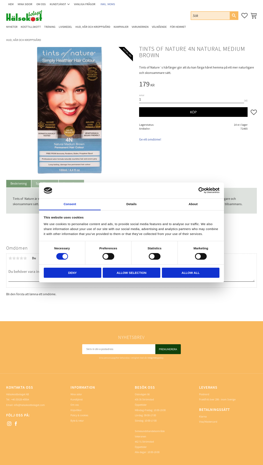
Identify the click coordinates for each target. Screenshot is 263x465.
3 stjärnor (18, 258)
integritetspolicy (155, 357)
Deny (72, 272)
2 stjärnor (14, 258)
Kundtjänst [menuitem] (58, 4)
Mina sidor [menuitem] (25, 4)
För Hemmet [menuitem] (178, 27)
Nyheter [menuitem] (11, 27)
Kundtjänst (76, 399)
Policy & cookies (79, 415)
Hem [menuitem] (11, 4)
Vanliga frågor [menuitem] (84, 4)
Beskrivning (18, 183)
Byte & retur (77, 420)
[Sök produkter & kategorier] (210, 15)
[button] (244, 16)
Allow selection (131, 272)
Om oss (74, 405)
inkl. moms (107, 4)
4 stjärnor (21, 258)
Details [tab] (131, 204)
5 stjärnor (25, 258)
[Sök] (234, 16)
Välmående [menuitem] (159, 27)
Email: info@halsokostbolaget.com (25, 405)
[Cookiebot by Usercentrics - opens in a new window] (201, 190)
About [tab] (193, 204)
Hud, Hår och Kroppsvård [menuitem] (92, 27)
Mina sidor (76, 394)
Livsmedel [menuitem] (65, 27)
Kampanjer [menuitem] (121, 27)
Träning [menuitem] (49, 27)
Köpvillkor (76, 410)
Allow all (191, 272)
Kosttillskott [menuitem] (31, 27)
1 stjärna (10, 258)
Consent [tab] (70, 204)
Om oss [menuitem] (41, 4)
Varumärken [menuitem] (140, 27)
